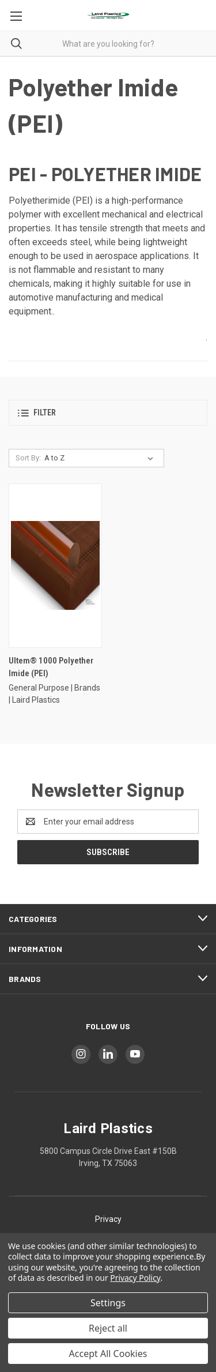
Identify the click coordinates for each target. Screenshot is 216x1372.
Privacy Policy (135, 1277)
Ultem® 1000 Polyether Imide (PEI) (51, 667)
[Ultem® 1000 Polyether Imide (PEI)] (55, 566)
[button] (108, 413)
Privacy (108, 1219)
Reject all (108, 1328)
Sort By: (28, 457)
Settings (108, 1302)
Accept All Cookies (108, 1353)
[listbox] (101, 458)
